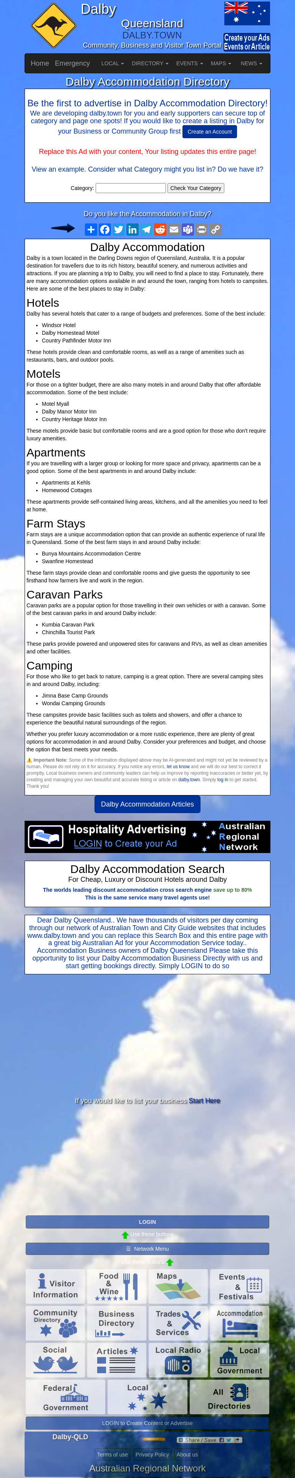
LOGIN (192, 966)
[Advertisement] (147, 1035)
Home (40, 63)
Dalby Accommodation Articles (147, 804)
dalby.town (189, 779)
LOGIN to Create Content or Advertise (147, 1423)
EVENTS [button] (189, 63)
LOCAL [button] (112, 63)
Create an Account (209, 132)
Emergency (72, 63)
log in (222, 779)
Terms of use (112, 1455)
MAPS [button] (221, 63)
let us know (178, 766)
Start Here (204, 1100)
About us (187, 1455)
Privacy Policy (152, 1455)
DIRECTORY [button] (150, 63)
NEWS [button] (251, 63)
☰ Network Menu (147, 1249)
